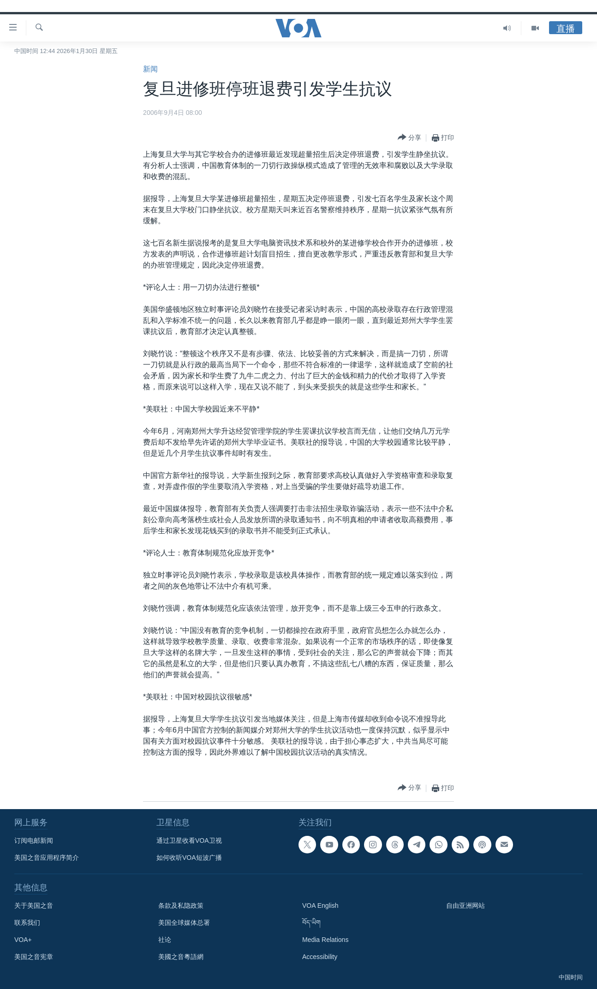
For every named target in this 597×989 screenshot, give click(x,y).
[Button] (409, 137)
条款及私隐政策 (180, 905)
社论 (164, 939)
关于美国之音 (33, 905)
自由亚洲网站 (465, 905)
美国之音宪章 (33, 956)
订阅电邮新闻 (33, 840)
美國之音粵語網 (180, 956)
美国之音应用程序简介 (46, 857)
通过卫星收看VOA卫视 (189, 840)
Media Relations (325, 939)
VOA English (320, 905)
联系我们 (27, 922)
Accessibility (319, 956)
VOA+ (23, 939)
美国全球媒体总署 (184, 922)
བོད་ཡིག (311, 922)
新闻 (150, 69)
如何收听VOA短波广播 (189, 857)
